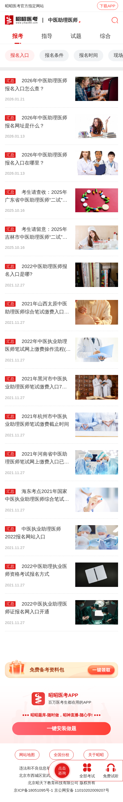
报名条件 (54, 55)
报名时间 (88, 55)
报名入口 (19, 55)
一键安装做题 (61, 728)
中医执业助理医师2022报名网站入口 (33, 532)
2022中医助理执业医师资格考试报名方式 (36, 570)
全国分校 (61, 754)
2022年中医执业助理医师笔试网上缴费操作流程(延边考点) (38, 346)
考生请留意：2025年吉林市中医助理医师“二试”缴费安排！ (36, 234)
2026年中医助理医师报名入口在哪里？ (36, 158)
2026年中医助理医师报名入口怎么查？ (36, 84)
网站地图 (27, 754)
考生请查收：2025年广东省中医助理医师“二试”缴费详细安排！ (36, 196)
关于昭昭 (96, 754)
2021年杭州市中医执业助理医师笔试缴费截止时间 (37, 420)
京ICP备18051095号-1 (33, 790)
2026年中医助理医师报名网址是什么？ (36, 121)
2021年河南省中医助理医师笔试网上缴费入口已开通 (37, 458)
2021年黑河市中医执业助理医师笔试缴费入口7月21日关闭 (36, 383)
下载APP (107, 6)
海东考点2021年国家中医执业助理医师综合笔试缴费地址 (37, 496)
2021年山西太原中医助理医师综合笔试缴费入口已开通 (37, 308)
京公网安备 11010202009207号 (81, 790)
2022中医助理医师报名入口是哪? (36, 270)
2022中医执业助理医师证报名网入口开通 (36, 607)
